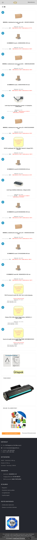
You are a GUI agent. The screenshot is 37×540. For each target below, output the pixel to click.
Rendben (28, 538)
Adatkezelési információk (19, 538)
